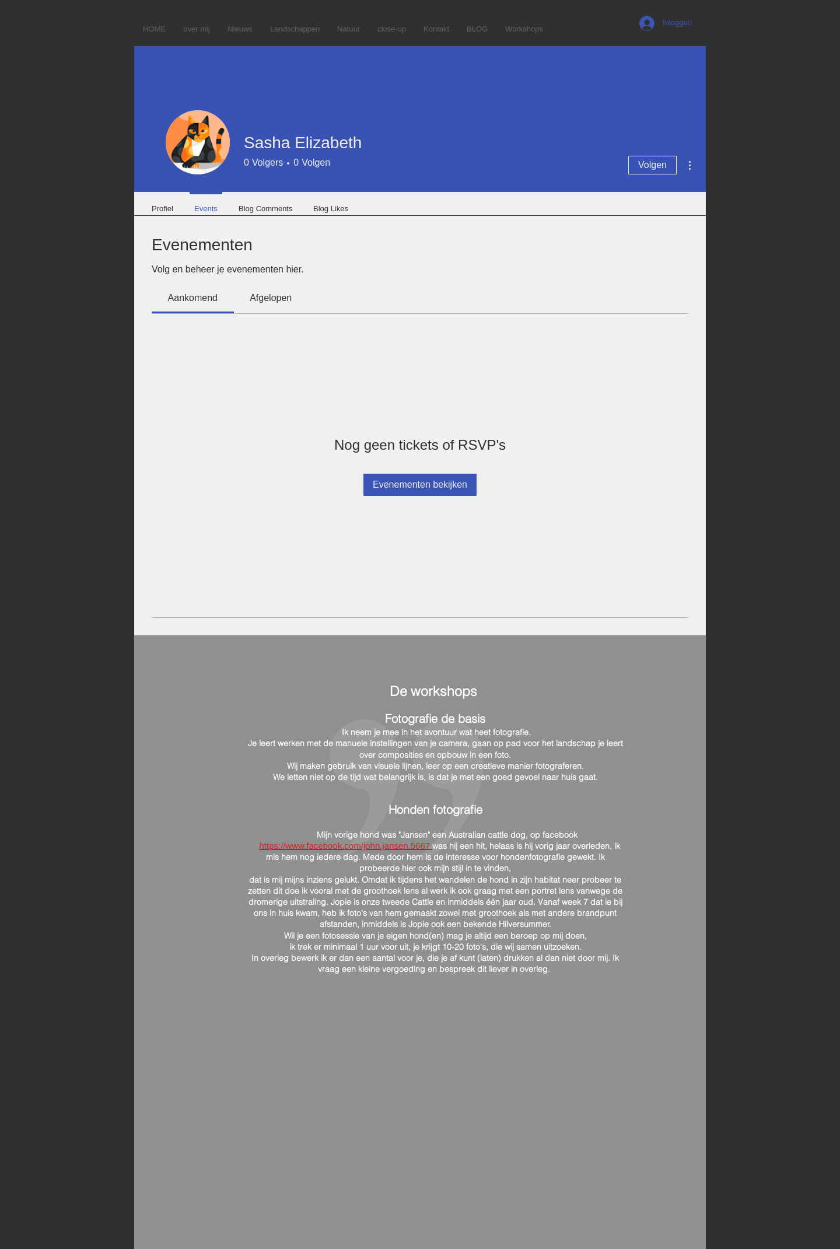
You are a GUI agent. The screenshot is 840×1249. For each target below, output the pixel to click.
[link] (193, 298)
